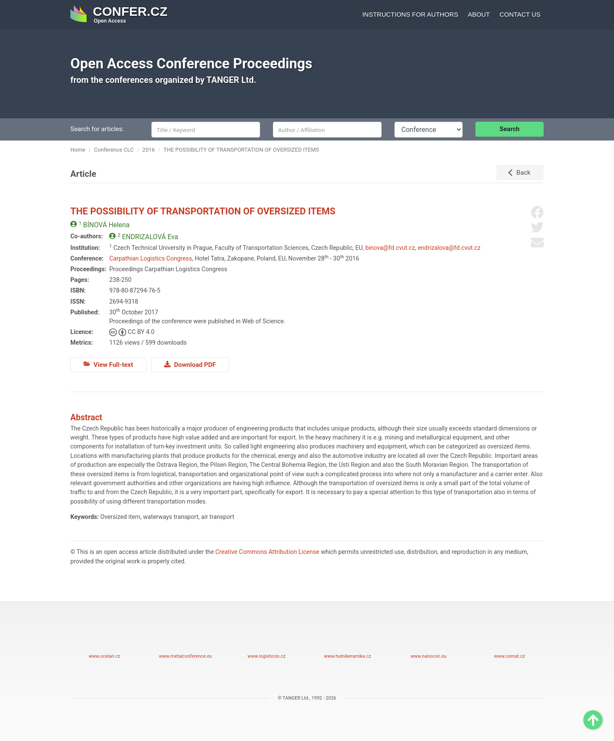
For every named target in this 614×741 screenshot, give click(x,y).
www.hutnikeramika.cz (347, 636)
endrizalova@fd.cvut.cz (449, 247)
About (479, 14)
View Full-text (108, 364)
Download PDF (190, 364)
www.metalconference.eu (185, 636)
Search (510, 129)
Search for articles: (97, 129)
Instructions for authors (410, 14)
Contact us (519, 14)
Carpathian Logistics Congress (150, 258)
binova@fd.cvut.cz (390, 247)
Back (523, 172)
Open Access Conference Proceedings (191, 63)
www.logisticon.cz (266, 636)
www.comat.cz (509, 636)
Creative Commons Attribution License (267, 551)
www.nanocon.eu (428, 636)
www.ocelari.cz (104, 636)
